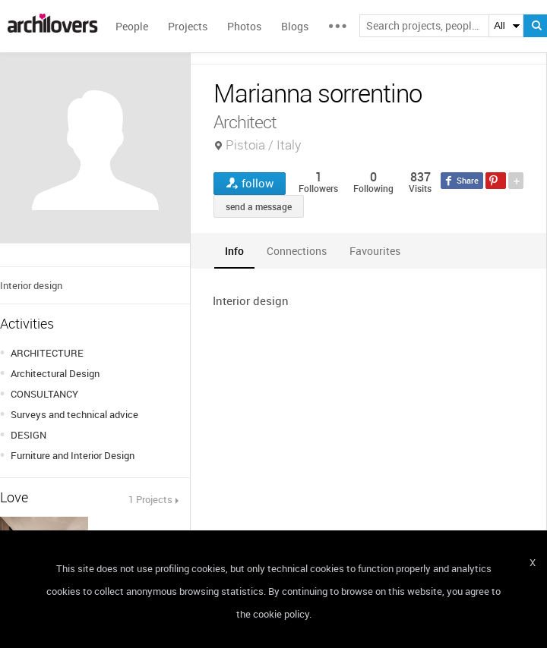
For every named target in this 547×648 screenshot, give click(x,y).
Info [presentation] (234, 251)
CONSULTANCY (44, 394)
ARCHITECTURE (47, 353)
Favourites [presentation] (374, 251)
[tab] (234, 251)
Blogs (294, 26)
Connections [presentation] (297, 251)
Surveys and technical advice (74, 414)
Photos (244, 26)
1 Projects (150, 499)
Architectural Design (55, 373)
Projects (187, 26)
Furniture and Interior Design (72, 455)
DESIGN (28, 435)
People (131, 26)
